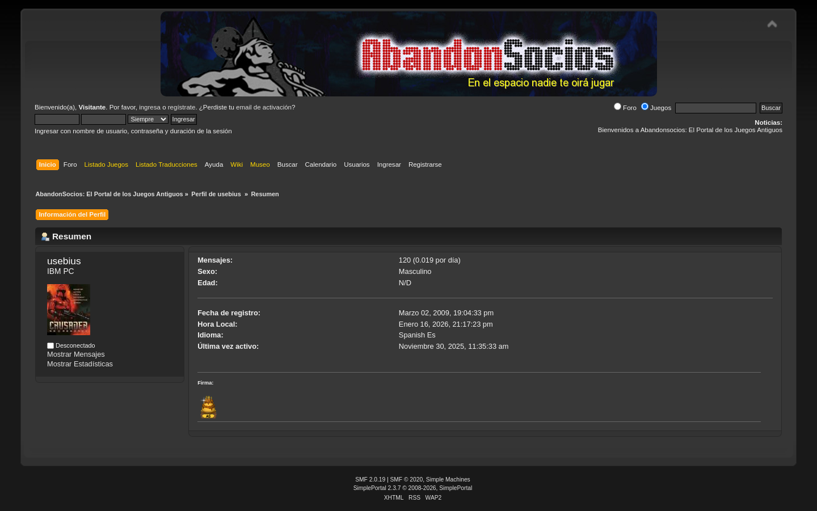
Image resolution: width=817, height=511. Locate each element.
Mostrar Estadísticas (80, 364)
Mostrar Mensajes (76, 354)
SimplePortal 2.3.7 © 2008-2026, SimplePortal (413, 488)
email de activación (264, 107)
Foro (625, 107)
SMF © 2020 (406, 479)
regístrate (182, 107)
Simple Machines (448, 479)
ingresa (150, 107)
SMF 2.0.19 (370, 479)
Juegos (656, 107)
